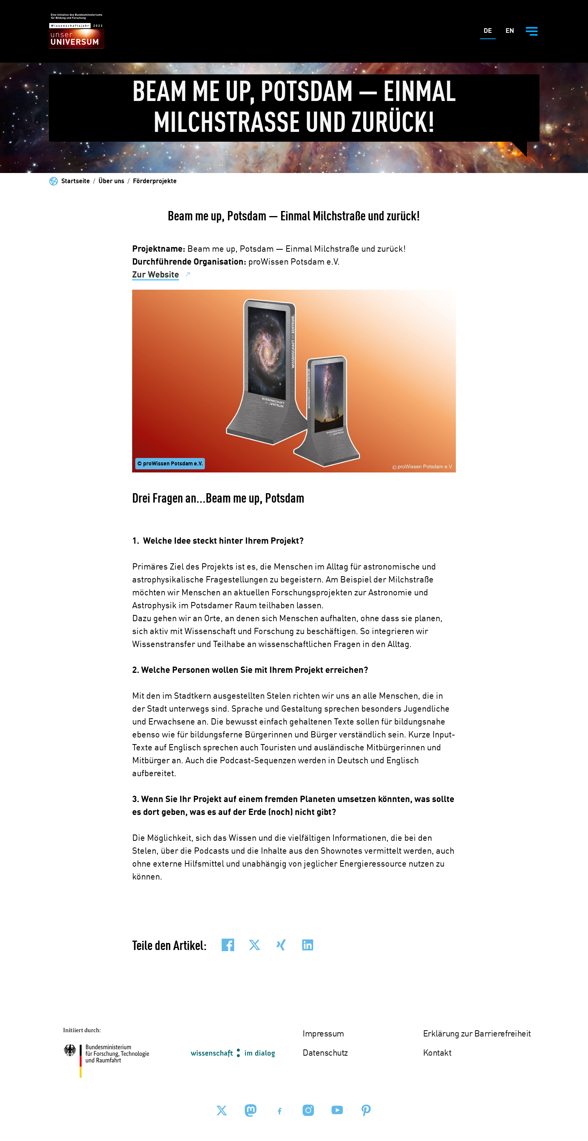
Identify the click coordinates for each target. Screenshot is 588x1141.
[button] (228, 945)
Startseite (75, 181)
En (512, 33)
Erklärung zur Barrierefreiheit (477, 1034)
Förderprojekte (155, 181)
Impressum (323, 1034)
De (490, 33)
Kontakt (437, 1053)
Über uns (111, 181)
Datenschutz (325, 1053)
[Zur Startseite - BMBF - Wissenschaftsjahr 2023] (76, 31)
